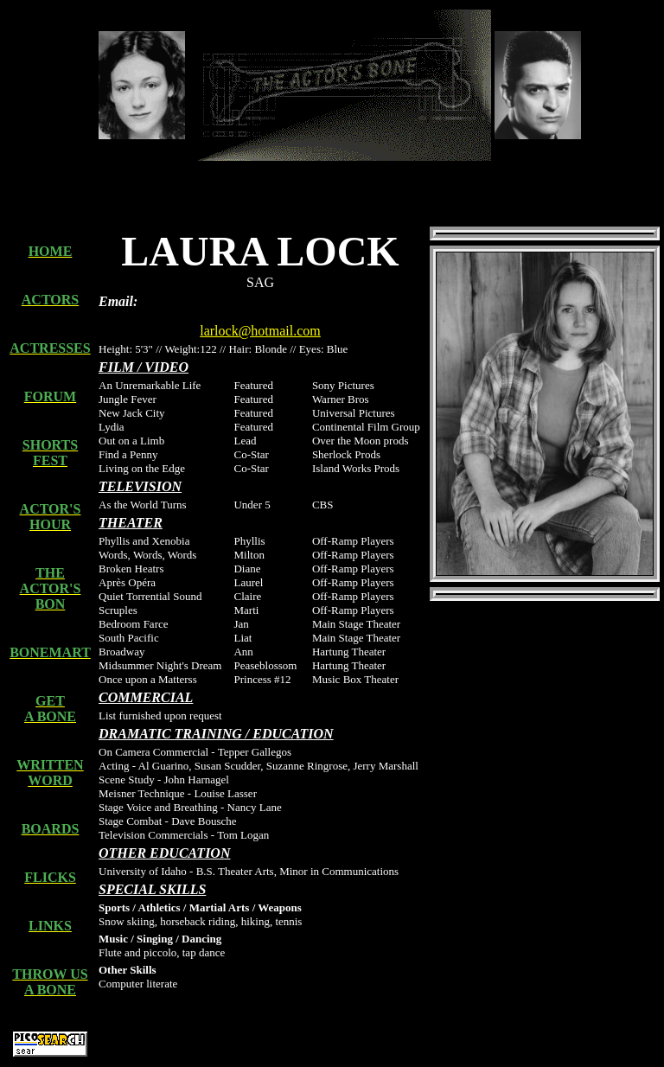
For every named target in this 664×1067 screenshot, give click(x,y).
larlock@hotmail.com (260, 330)
